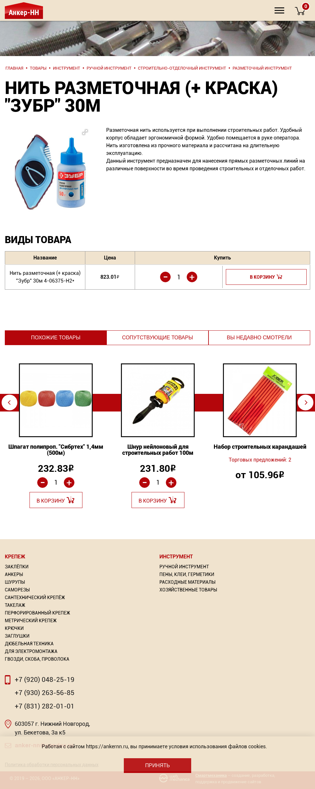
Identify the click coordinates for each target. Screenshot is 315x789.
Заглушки (17, 636)
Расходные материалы (187, 582)
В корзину (262, 277)
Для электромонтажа (31, 651)
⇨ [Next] (306, 402)
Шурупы (15, 582)
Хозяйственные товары (188, 589)
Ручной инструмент (184, 566)
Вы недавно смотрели (259, 337)
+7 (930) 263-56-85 (44, 693)
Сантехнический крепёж (35, 597)
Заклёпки (17, 566)
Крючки (14, 628)
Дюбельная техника (29, 643)
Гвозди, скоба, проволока (37, 659)
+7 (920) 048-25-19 (44, 679)
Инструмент (176, 557)
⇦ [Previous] (9, 402)
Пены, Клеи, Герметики (186, 574)
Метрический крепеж (31, 620)
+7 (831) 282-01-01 (44, 706)
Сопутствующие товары (157, 337)
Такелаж (15, 605)
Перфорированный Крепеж (37, 612)
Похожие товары (56, 337)
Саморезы (17, 589)
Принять (157, 765)
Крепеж (15, 557)
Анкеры (14, 574)
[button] (46, 159)
